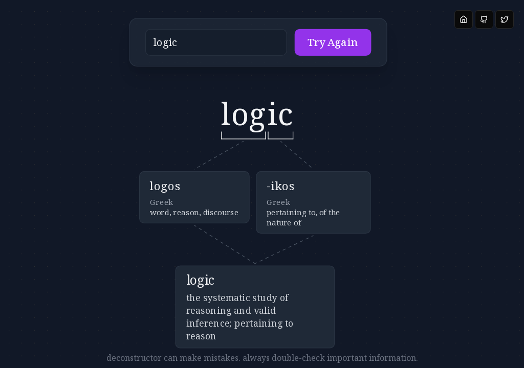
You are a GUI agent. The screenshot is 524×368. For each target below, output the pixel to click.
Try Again (308, 47)
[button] (238, 47)
